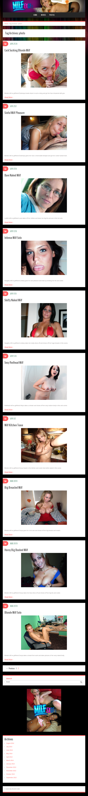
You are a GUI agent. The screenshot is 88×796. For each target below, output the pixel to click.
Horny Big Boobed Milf (16, 550)
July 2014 (9, 747)
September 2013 (11, 777)
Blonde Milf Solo (12, 612)
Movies (43, 15)
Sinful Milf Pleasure (14, 112)
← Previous (10, 668)
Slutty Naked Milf (13, 300)
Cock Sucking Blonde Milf (17, 50)
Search (9, 678)
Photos (52, 15)
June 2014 (9, 750)
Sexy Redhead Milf (13, 362)
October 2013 (10, 774)
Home (35, 15)
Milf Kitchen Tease (13, 425)
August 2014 (10, 743)
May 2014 (9, 753)
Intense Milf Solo (13, 237)
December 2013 (11, 767)
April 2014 (9, 757)
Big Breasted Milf (13, 487)
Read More (8, 97)
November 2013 (11, 771)
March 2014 (10, 760)
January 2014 (10, 764)
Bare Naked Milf (12, 175)
